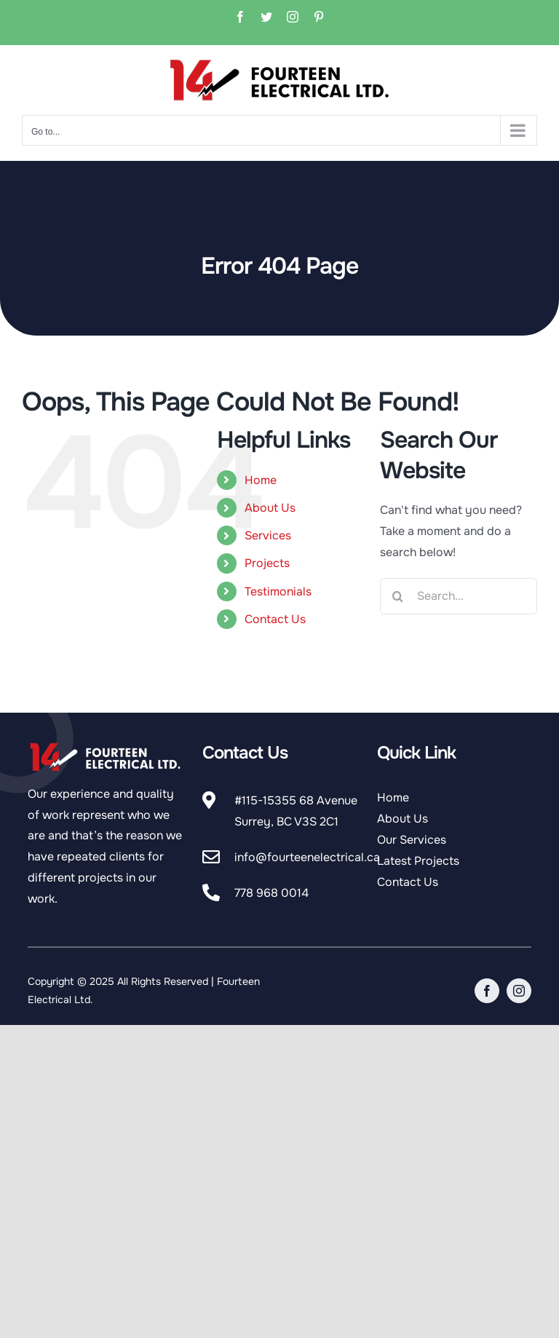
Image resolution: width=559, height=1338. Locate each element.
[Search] (398, 596)
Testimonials (278, 591)
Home (261, 480)
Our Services (411, 839)
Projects (267, 563)
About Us (270, 507)
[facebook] (487, 990)
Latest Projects (418, 860)
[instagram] (519, 990)
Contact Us (275, 619)
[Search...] (458, 596)
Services (268, 535)
